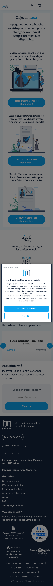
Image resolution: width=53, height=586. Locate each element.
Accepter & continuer (26, 308)
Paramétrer (27, 316)
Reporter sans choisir (11, 267)
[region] (26, 293)
